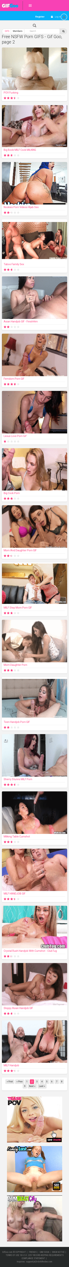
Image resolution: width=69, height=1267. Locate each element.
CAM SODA (44, 1252)
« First (10, 1081)
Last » (42, 1086)
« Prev (20, 1081)
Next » (32, 1086)
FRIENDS (33, 1252)
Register (40, 16)
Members (17, 31)
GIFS (7, 31)
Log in (58, 16)
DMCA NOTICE (58, 1252)
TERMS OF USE (12, 1255)
